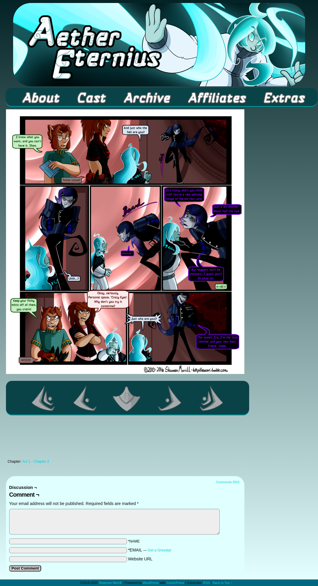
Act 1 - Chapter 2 (35, 461)
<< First (43, 398)
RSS (206, 583)
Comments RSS (228, 482)
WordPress (151, 583)
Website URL (140, 559)
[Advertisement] (125, 439)
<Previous (85, 398)
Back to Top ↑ (222, 583)
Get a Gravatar (159, 550)
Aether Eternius (159, 44)
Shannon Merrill (110, 583)
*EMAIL (149, 550)
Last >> (212, 398)
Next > (170, 398)
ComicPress (175, 583)
